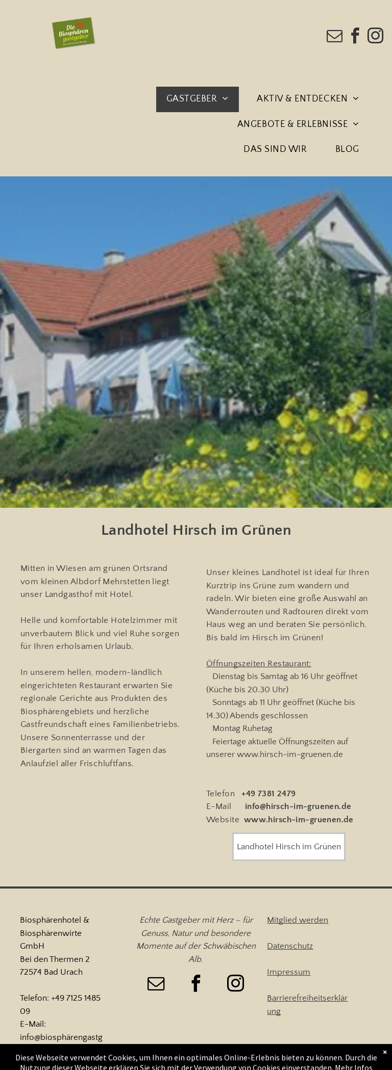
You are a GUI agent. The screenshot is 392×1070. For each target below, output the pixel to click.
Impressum (288, 972)
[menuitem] (201, 99)
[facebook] (355, 37)
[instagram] (375, 37)
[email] (335, 37)
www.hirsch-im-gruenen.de (290, 754)
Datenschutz (290, 946)
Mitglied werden (297, 920)
